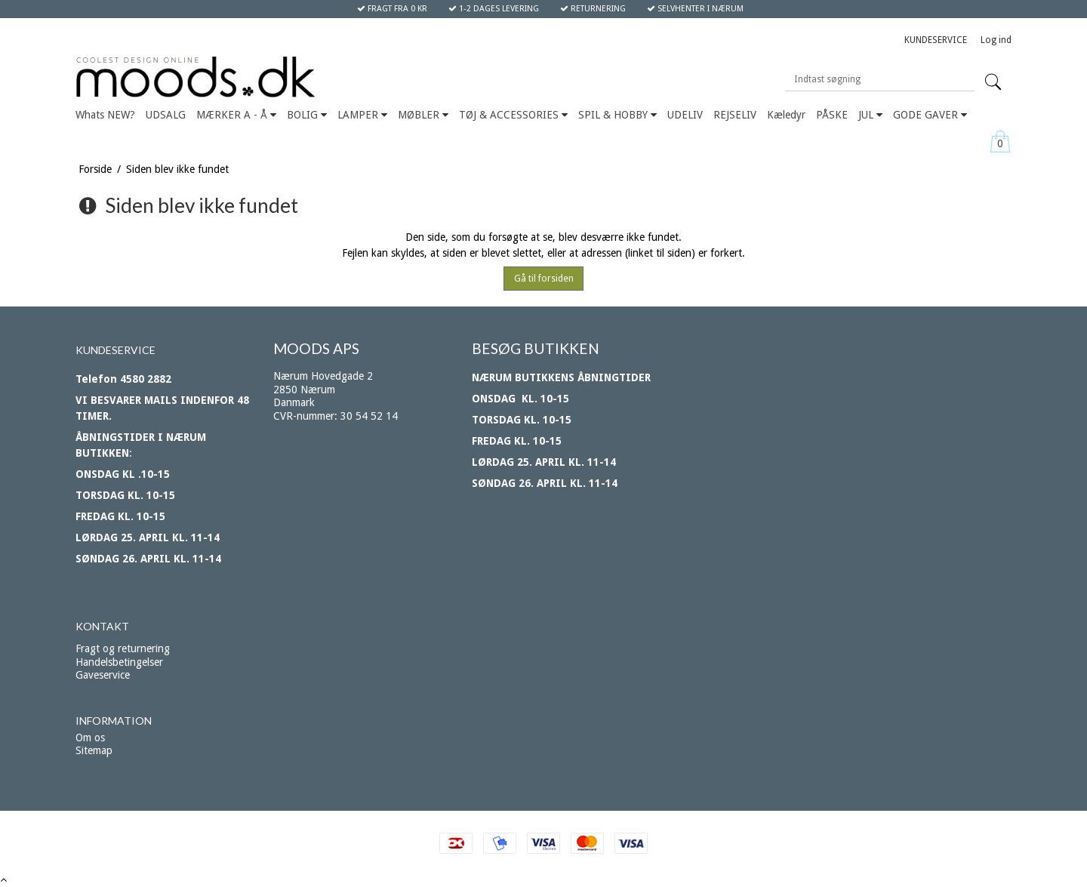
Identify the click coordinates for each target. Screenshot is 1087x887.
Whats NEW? (105, 115)
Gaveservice (102, 675)
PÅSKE (832, 115)
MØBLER (423, 115)
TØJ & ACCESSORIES (513, 115)
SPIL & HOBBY (617, 115)
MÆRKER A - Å (236, 115)
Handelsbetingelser (119, 662)
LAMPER (362, 115)
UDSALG (166, 115)
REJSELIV (734, 115)
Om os (90, 737)
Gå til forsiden (544, 278)
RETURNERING (593, 9)
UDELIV (685, 115)
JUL (870, 115)
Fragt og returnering (122, 648)
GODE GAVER (930, 115)
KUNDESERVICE (935, 40)
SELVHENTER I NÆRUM (695, 9)
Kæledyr (786, 115)
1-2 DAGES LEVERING (493, 9)
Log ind (996, 40)
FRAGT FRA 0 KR (392, 9)
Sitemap (93, 750)
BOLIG (307, 115)
